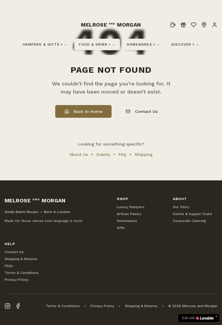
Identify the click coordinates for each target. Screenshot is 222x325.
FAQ (122, 154)
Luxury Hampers (131, 207)
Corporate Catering (189, 221)
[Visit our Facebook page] (18, 306)
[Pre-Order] (173, 25)
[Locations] (204, 25)
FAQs (9, 266)
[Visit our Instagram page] (7, 306)
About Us (78, 154)
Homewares (143, 44)
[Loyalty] (183, 25)
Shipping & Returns (21, 259)
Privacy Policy (16, 280)
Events (103, 154)
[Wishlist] (194, 25)
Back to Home (83, 111)
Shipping (144, 154)
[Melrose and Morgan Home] (111, 25)
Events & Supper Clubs (192, 214)
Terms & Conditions (22, 273)
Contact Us (142, 111)
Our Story (181, 207)
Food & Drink (97, 44)
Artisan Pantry (129, 214)
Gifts (121, 228)
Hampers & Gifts (45, 44)
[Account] (214, 25)
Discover (185, 44)
